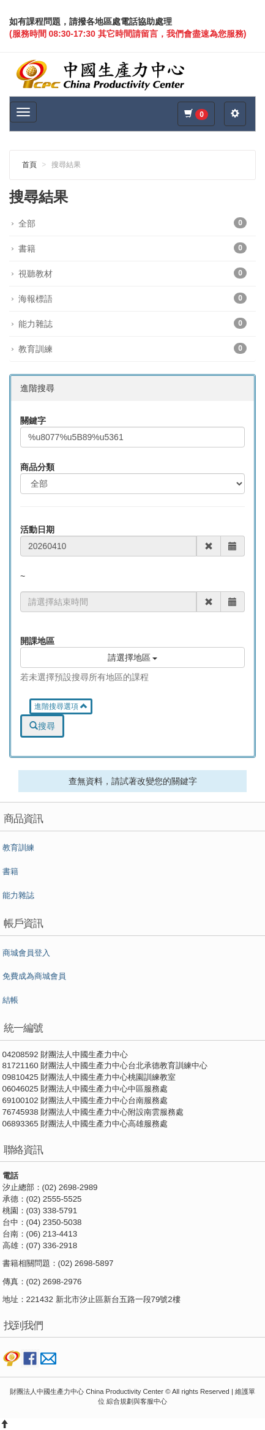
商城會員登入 (26, 953)
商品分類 (37, 467)
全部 (132, 222)
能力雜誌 (132, 323)
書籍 (132, 247)
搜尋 (42, 726)
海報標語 (132, 298)
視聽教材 (132, 273)
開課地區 (37, 641)
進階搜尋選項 (61, 706)
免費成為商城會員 (34, 976)
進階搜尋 (37, 388)
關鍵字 (33, 420)
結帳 (10, 1000)
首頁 (29, 164)
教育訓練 (132, 348)
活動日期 (37, 529)
